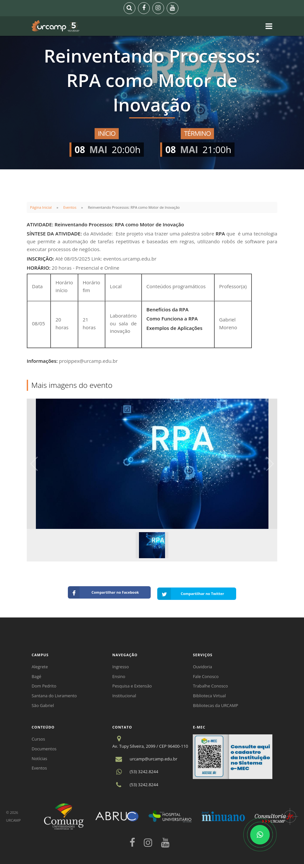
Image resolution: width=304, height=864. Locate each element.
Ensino (118, 674)
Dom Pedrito (44, 683)
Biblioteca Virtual (209, 693)
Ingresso (120, 664)
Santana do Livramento (54, 693)
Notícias (39, 756)
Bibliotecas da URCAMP (215, 703)
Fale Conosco (206, 674)
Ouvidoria (202, 664)
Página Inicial (41, 207)
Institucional (124, 693)
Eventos (69, 207)
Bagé (36, 674)
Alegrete (40, 664)
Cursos (38, 736)
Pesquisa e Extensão (132, 683)
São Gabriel (43, 703)
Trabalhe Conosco (210, 683)
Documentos (44, 746)
